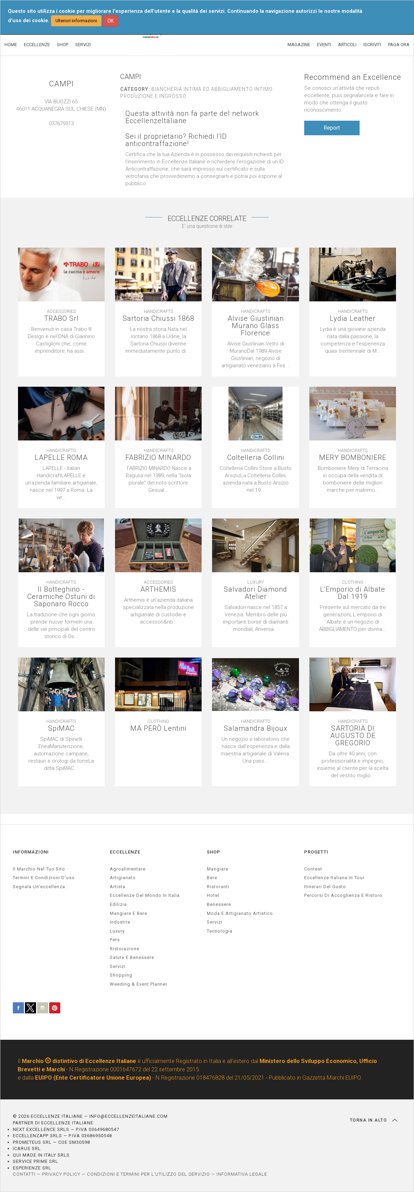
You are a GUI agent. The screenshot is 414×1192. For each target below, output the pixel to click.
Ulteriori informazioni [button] (76, 20)
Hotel (213, 895)
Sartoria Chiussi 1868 (158, 318)
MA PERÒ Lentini (158, 728)
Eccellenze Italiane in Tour (334, 877)
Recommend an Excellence (352, 77)
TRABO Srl (61, 318)
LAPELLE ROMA (61, 457)
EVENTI (324, 44)
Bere (212, 877)
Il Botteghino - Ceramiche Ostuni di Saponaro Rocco (61, 597)
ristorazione (124, 948)
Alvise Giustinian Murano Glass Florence (256, 326)
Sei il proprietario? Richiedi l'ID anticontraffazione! (176, 140)
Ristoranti (218, 886)
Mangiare (217, 869)
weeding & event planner (138, 984)
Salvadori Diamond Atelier (255, 593)
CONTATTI (24, 1174)
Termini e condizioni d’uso (44, 877)
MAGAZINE (299, 44)
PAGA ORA (398, 44)
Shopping (121, 975)
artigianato (123, 877)
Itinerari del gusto (325, 886)
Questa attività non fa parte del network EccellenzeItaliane (192, 117)
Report (332, 128)
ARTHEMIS (158, 589)
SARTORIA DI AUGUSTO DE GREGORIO (353, 736)
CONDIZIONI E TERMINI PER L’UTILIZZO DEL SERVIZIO (148, 1174)
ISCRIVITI (372, 44)
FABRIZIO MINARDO (158, 457)
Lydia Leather (353, 318)
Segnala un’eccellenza (39, 886)
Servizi (214, 922)
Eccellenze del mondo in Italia (145, 895)
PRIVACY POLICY (61, 1174)
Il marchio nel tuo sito (39, 869)
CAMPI (61, 84)
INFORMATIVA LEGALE (242, 1174)
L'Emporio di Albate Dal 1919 (352, 593)
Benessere (219, 904)
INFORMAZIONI (31, 852)
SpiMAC (61, 728)
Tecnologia (219, 931)
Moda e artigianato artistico (240, 913)
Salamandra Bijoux (256, 728)
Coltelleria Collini (255, 457)
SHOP (62, 44)
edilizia (118, 904)
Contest (313, 869)
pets (115, 939)
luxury (117, 931)
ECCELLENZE (37, 44)
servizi (117, 966)
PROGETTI (316, 852)
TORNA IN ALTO (373, 1120)
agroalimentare (128, 869)
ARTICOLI (347, 44)
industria (120, 922)
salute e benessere (132, 957)
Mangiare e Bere (128, 913)
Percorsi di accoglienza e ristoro (343, 895)
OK (110, 21)
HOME (11, 44)
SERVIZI (83, 44)
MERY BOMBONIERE (352, 457)
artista (117, 886)
